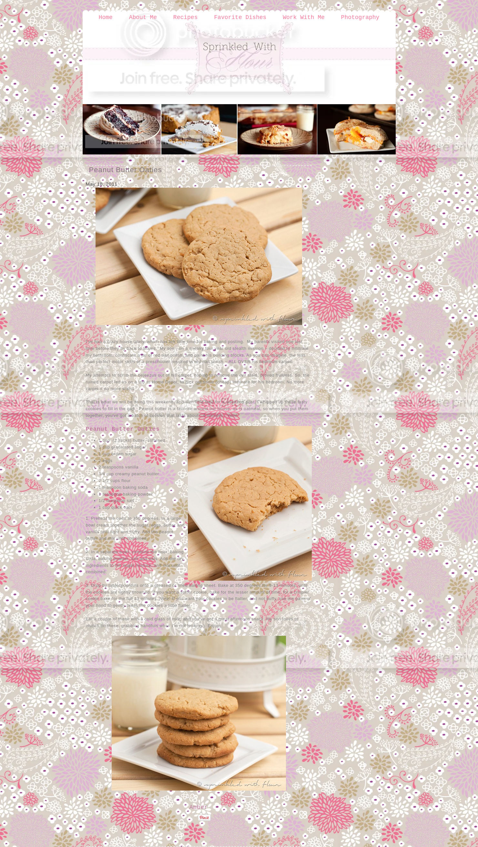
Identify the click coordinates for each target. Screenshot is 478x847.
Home (106, 17)
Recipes (185, 17)
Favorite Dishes (240, 17)
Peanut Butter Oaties (125, 170)
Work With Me (304, 17)
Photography (360, 17)
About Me (143, 17)
